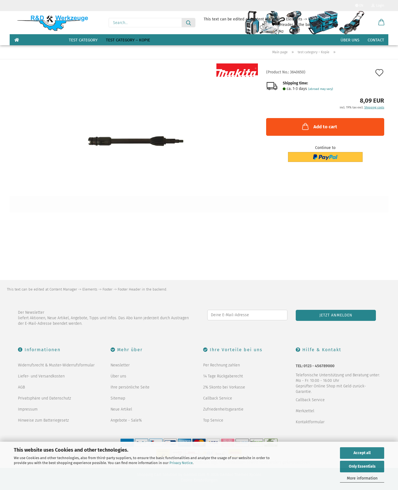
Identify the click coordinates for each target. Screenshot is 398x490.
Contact (376, 40)
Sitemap (118, 398)
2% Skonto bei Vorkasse (224, 387)
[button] (381, 22)
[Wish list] (368, 22)
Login (377, 5)
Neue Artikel (121, 409)
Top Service (213, 420)
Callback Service (217, 398)
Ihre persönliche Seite (130, 387)
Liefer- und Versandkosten (41, 376)
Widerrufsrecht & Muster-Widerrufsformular (56, 365)
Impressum (28, 409)
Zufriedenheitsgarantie (223, 409)
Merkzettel (305, 411)
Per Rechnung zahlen (221, 365)
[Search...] (188, 22)
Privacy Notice (181, 463)
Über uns (350, 40)
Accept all (362, 453)
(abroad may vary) (320, 89)
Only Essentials (362, 466)
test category (83, 40)
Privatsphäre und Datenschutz (44, 398)
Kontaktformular (310, 422)
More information (362, 478)
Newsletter (120, 365)
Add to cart (319, 126)
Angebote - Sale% (126, 420)
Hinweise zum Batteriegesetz (43, 420)
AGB (21, 387)
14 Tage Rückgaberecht (223, 376)
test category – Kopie (128, 40)
